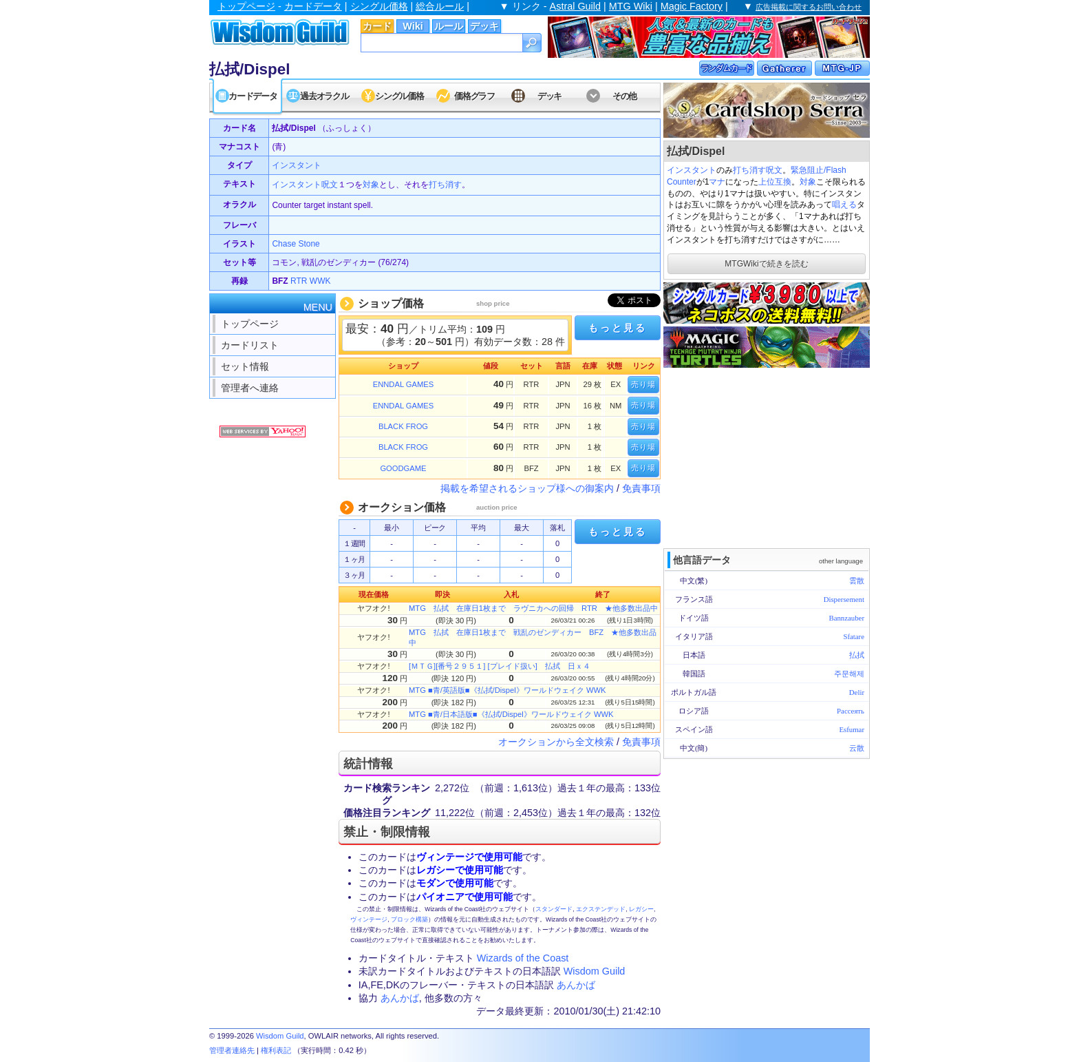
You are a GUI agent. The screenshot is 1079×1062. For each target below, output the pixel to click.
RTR (298, 281)
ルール (448, 26)
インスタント (691, 170)
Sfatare (853, 636)
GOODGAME (403, 468)
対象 (808, 182)
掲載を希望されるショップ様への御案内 (527, 488)
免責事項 (641, 488)
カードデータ (313, 6)
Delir (856, 692)
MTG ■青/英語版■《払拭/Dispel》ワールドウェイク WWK (507, 690)
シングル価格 (379, 6)
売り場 (643, 384)
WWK (320, 281)
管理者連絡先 (232, 1050)
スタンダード (554, 909)
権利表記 (276, 1050)
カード (377, 26)
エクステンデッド (601, 909)
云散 (856, 748)
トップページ (246, 6)
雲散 (856, 580)
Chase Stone (295, 244)
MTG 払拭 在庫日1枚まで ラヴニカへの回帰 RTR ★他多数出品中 (533, 608)
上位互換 (774, 182)
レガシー (641, 909)
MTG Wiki (630, 6)
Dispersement (844, 599)
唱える (844, 204)
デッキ (484, 26)
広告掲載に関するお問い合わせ (809, 7)
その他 (624, 96)
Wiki (413, 26)
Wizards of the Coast (523, 958)
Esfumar (851, 729)
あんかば (576, 984)
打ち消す (749, 170)
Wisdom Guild (595, 971)
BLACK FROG (403, 426)
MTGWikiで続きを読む (766, 264)
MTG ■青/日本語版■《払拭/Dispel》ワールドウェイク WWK (511, 714)
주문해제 (849, 673)
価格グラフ (474, 96)
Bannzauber (846, 618)
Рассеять (850, 711)
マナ (717, 182)
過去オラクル (324, 96)
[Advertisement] (766, 457)
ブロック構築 (409, 919)
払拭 (856, 655)
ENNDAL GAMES (403, 384)
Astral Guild (575, 6)
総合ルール (440, 6)
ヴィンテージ (368, 919)
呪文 (774, 170)
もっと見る (617, 327)
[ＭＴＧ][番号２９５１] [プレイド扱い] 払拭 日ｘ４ (499, 666)
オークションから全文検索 (556, 741)
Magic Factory (692, 6)
